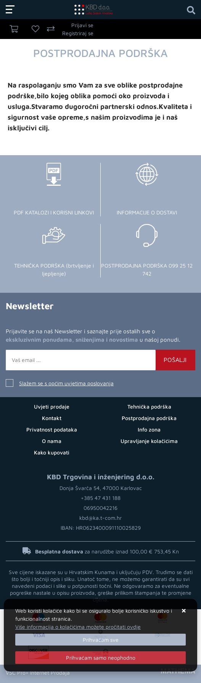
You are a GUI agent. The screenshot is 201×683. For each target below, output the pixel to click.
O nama (51, 441)
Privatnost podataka (51, 429)
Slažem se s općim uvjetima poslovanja (66, 383)
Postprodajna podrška (149, 418)
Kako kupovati (51, 452)
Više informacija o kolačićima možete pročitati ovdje (78, 626)
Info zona (149, 429)
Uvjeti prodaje (51, 406)
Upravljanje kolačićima (149, 441)
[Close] (100, 640)
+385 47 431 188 (101, 498)
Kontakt (51, 418)
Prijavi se (82, 25)
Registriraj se (77, 33)
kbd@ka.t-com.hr (100, 517)
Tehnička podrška (149, 406)
